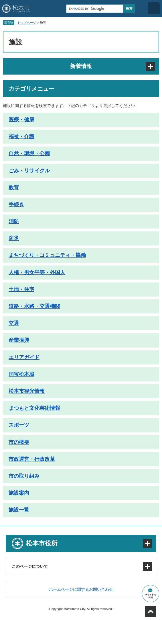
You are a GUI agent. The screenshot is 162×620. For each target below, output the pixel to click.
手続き (16, 204)
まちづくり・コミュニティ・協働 (47, 255)
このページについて (30, 566)
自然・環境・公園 (29, 153)
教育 (14, 187)
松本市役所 (42, 543)
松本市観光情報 (27, 391)
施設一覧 (19, 510)
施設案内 (19, 493)
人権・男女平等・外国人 (37, 272)
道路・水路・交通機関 (34, 306)
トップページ (26, 22)
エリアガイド (24, 357)
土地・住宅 (21, 289)
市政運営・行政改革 (32, 459)
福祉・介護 (21, 136)
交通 (14, 323)
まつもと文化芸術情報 (34, 408)
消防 (14, 221)
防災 (14, 238)
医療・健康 (21, 119)
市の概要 (19, 442)
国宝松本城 (21, 374)
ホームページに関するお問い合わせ (81, 589)
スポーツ (19, 425)
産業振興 (19, 340)
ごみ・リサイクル (29, 170)
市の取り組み (24, 476)
